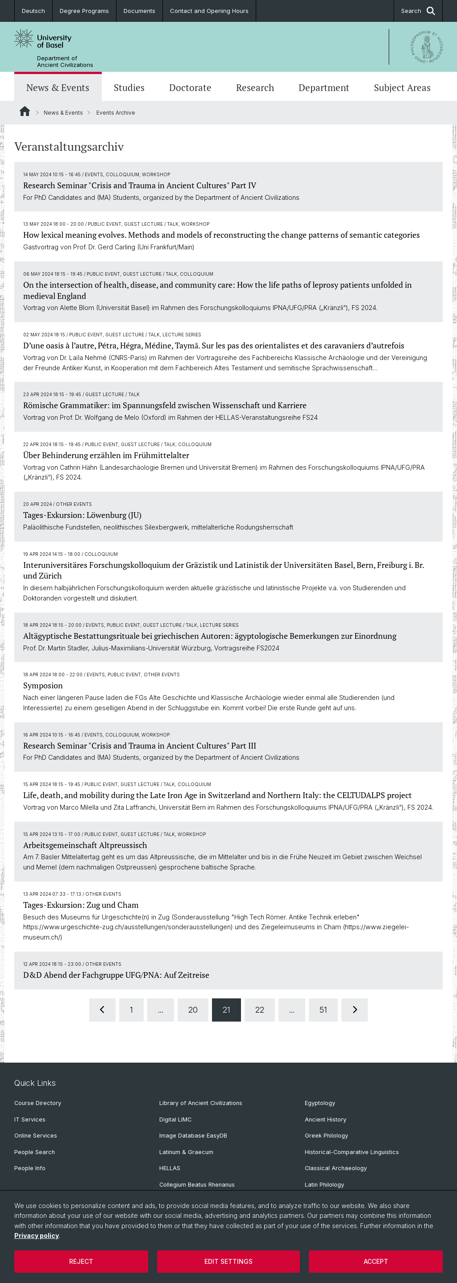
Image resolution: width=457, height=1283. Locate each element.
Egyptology (320, 1103)
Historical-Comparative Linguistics (352, 1152)
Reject (81, 1261)
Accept (376, 1261)
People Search (34, 1152)
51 (323, 1009)
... (160, 1009)
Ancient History (325, 1119)
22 (259, 1009)
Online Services (35, 1135)
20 (193, 1009)
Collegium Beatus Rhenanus (197, 1184)
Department (324, 87)
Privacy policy (36, 1235)
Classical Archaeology (336, 1168)
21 (226, 1009)
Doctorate (190, 87)
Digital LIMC (175, 1119)
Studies (129, 87)
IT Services (30, 1119)
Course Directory (37, 1103)
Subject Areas (402, 87)
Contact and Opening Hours (209, 10)
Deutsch (33, 10)
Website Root (25, 111)
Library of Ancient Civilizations (200, 1103)
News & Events (57, 87)
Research (255, 87)
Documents (139, 10)
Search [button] (418, 11)
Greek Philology (326, 1135)
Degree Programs (84, 10)
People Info (30, 1168)
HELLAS (169, 1168)
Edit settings (228, 1261)
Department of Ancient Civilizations (65, 61)
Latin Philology (324, 1184)
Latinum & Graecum (186, 1152)
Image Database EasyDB (193, 1135)
